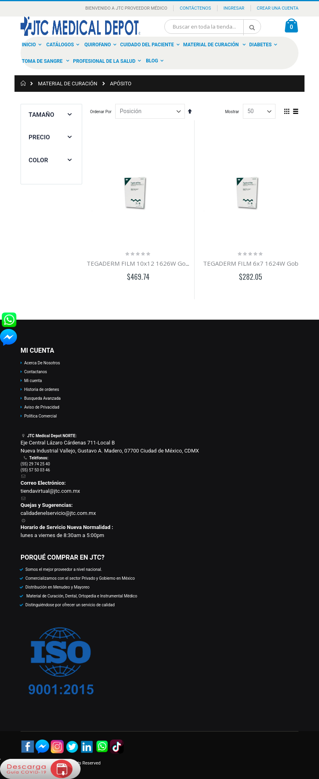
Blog (152, 61)
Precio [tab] (39, 137)
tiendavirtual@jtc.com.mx (50, 491)
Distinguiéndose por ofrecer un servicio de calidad (70, 605)
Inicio (29, 45)
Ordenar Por (101, 112)
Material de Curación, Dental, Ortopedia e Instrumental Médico (81, 596)
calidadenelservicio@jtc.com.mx (58, 513)
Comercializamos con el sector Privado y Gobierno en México (80, 578)
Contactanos (35, 372)
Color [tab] (38, 160)
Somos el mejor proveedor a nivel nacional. (63, 569)
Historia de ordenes (41, 389)
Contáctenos (195, 8)
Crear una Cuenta (277, 8)
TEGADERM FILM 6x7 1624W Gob (250, 263)
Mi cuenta (33, 380)
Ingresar (234, 8)
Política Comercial (40, 416)
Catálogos (60, 45)
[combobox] (212, 26)
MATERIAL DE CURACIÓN (67, 83)
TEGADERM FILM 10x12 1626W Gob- (139, 263)
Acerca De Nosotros (42, 363)
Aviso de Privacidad (41, 407)
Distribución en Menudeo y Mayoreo (57, 587)
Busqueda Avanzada (42, 398)
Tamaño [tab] (41, 114)
